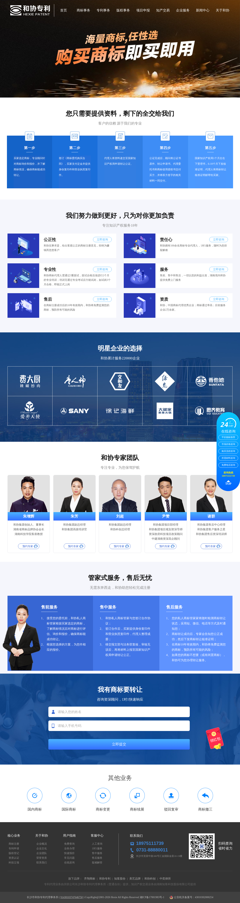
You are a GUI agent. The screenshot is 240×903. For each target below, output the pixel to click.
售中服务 (97, 853)
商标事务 (83, 10)
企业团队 (41, 853)
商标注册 (14, 843)
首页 (63, 10)
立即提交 (119, 744)
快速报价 (69, 853)
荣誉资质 (41, 857)
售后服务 (97, 857)
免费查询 (69, 843)
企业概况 (41, 843)
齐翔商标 (89, 878)
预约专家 (27, 546)
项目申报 (143, 10)
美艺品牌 (135, 878)
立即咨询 (102, 239)
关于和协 (222, 10)
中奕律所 (165, 878)
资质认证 (14, 857)
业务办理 (69, 848)
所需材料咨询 (228, 458)
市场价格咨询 (228, 444)
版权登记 (14, 853)
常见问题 (69, 857)
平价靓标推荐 (228, 437)
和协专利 (104, 878)
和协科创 (150, 878)
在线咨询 (69, 862)
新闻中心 (202, 10)
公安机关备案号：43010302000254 (191, 897)
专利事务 (103, 10)
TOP (228, 483)
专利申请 (14, 848)
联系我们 (41, 862)
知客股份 (119, 878)
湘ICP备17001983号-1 (152, 897)
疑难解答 (97, 862)
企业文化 (41, 848)
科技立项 (14, 862)
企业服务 (183, 10)
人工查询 (97, 843)
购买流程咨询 (228, 451)
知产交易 (163, 10)
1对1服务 (97, 848)
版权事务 (123, 10)
